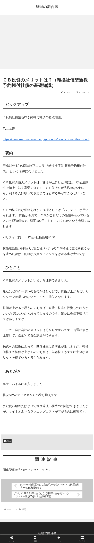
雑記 (7, 441)
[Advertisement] (47, 43)
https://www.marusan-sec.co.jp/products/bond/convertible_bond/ (46, 139)
